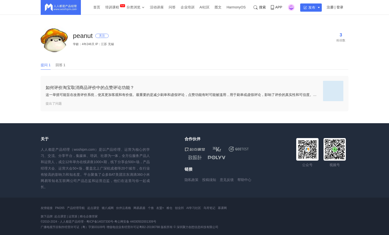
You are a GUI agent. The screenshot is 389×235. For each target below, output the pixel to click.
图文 (218, 7)
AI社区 (204, 7)
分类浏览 (133, 7)
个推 (151, 208)
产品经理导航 (76, 208)
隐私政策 (191, 180)
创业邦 (179, 208)
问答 (172, 7)
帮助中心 (244, 180)
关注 (102, 35)
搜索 (260, 7)
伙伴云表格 (123, 208)
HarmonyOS (236, 7)
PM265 (60, 208)
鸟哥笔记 (209, 208)
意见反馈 (227, 180)
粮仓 (169, 208)
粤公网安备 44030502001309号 (135, 221)
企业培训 (187, 7)
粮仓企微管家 (89, 216)
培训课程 (112, 7)
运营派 (72, 216)
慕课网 (222, 208)
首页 (96, 7)
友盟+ (160, 208)
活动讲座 (157, 7)
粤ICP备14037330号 (99, 221)
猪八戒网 (108, 208)
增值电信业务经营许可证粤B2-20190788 (133, 227)
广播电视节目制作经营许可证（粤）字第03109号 (73, 227)
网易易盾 (139, 208)
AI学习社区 (193, 208)
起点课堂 (93, 208)
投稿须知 (209, 180)
